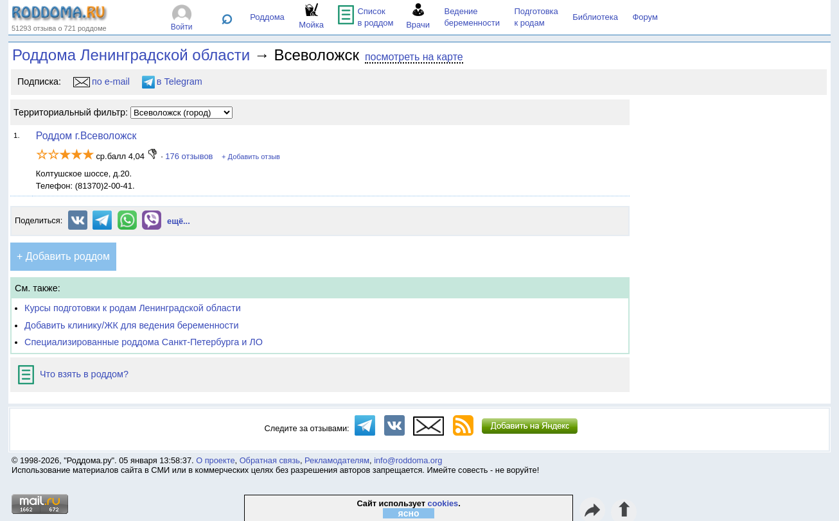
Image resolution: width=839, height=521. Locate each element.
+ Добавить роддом (63, 256)
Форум (645, 17)
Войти (182, 26)
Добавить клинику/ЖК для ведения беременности (131, 325)
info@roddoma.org (408, 460)
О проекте (215, 460)
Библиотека (595, 17)
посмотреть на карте (414, 56)
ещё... (178, 221)
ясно (409, 513)
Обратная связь (270, 460)
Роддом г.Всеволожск (86, 135)
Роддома (267, 17)
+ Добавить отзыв (251, 156)
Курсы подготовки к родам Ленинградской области (132, 308)
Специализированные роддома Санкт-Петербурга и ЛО (143, 342)
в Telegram (172, 81)
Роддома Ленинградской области (131, 55)
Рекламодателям (337, 460)
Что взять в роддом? (73, 374)
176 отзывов (189, 156)
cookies (443, 503)
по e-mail (101, 81)
